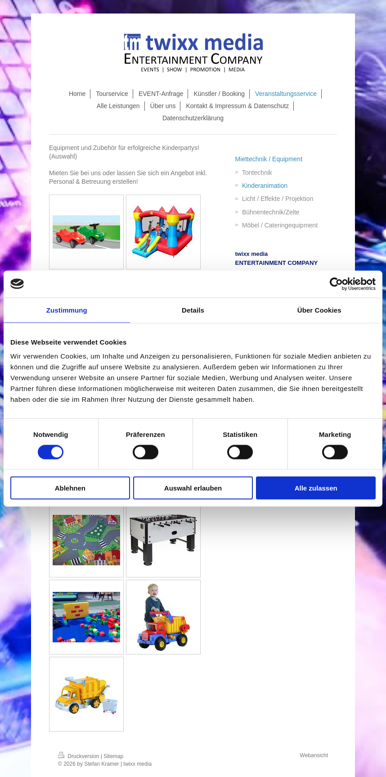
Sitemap (113, 756)
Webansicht (314, 755)
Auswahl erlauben (193, 488)
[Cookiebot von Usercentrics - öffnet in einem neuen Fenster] (336, 284)
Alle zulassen (316, 488)
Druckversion (79, 756)
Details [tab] (193, 310)
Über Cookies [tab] (319, 310)
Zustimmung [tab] (66, 310)
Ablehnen (70, 488)
